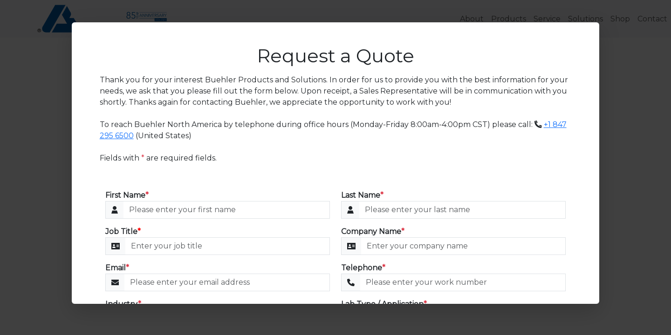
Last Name (362, 195)
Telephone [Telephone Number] (363, 267)
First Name (127, 195)
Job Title (123, 231)
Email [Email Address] (117, 267)
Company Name (372, 231)
